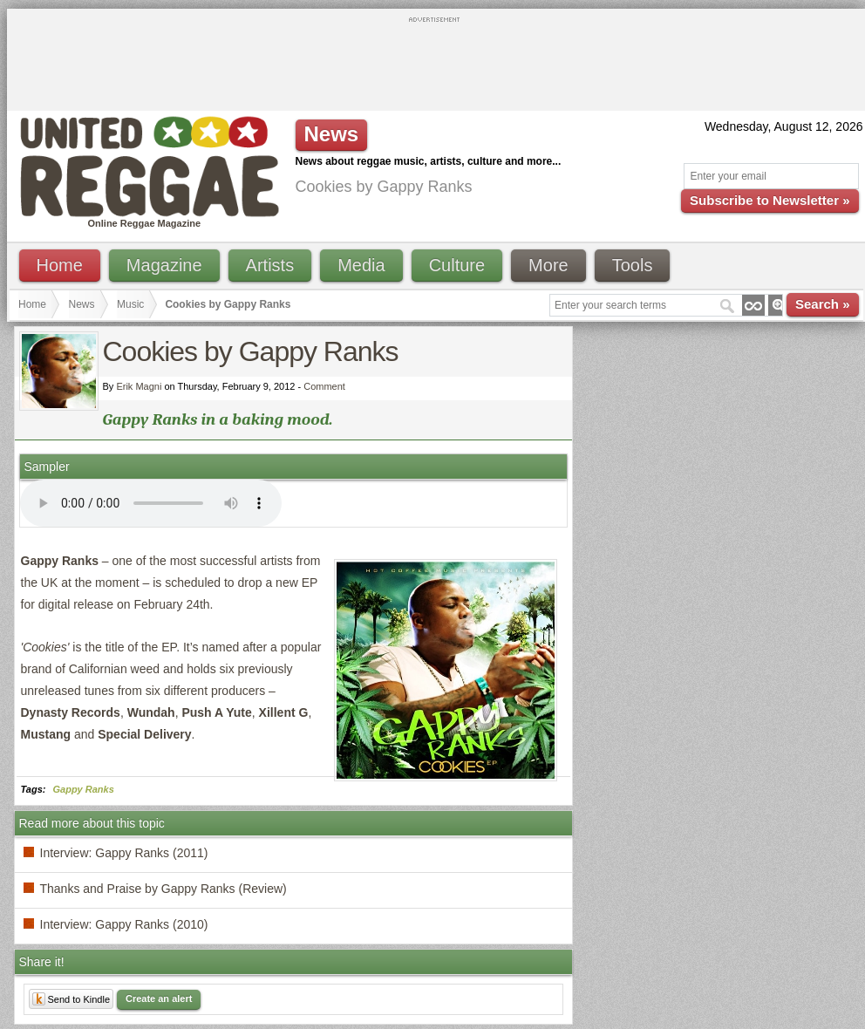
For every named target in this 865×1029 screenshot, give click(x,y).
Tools (632, 265)
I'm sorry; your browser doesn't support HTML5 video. (151, 503)
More (548, 265)
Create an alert (159, 998)
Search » (822, 303)
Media (361, 265)
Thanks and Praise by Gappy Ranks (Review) (163, 889)
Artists (270, 265)
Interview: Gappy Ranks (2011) (124, 853)
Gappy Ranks (83, 789)
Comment (324, 386)
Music (130, 304)
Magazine (164, 265)
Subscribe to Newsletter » (769, 200)
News (82, 304)
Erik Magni (138, 386)
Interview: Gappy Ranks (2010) (124, 924)
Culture (457, 265)
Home (60, 265)
